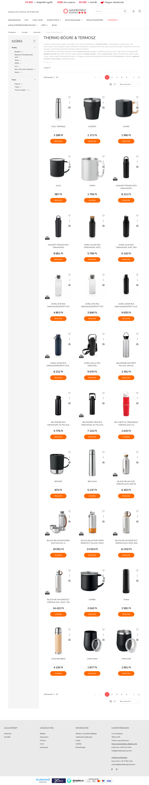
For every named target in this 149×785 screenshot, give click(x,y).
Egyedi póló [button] (53, 20)
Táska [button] (18, 87)
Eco (26, 20)
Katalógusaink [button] (73, 20)
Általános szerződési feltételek (86, 734)
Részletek (58, 141)
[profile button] (133, 11)
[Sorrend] (129, 84)
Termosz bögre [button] (22, 90)
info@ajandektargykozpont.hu (122, 751)
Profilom (43, 741)
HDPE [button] (18, 63)
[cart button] (139, 11)
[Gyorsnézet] (69, 102)
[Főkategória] (12, 32)
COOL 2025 (38, 20)
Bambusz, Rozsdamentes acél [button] (24, 56)
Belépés (43, 734)
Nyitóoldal (7, 734)
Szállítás (78, 744)
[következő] (133, 77)
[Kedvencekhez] (69, 97)
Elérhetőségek (80, 747)
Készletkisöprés (94, 20)
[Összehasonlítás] (69, 107)
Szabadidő (36, 32)
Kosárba (92, 200)
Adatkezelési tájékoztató (84, 737)
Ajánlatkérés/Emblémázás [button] (22, 25)
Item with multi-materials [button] (25, 69)
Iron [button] (17, 66)
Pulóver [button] (19, 84)
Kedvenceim (44, 747)
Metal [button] (18, 72)
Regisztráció (44, 737)
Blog (54, 25)
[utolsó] (138, 77)
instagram (116, 769)
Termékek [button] (112, 20)
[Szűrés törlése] (34, 41)
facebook (112, 769)
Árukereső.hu (43, 782)
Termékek (25, 32)
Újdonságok (14, 20)
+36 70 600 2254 (33, 12)
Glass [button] (18, 60)
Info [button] (44, 25)
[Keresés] (111, 11)
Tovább (46, 68)
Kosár (42, 744)
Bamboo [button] (19, 52)
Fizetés (78, 741)
